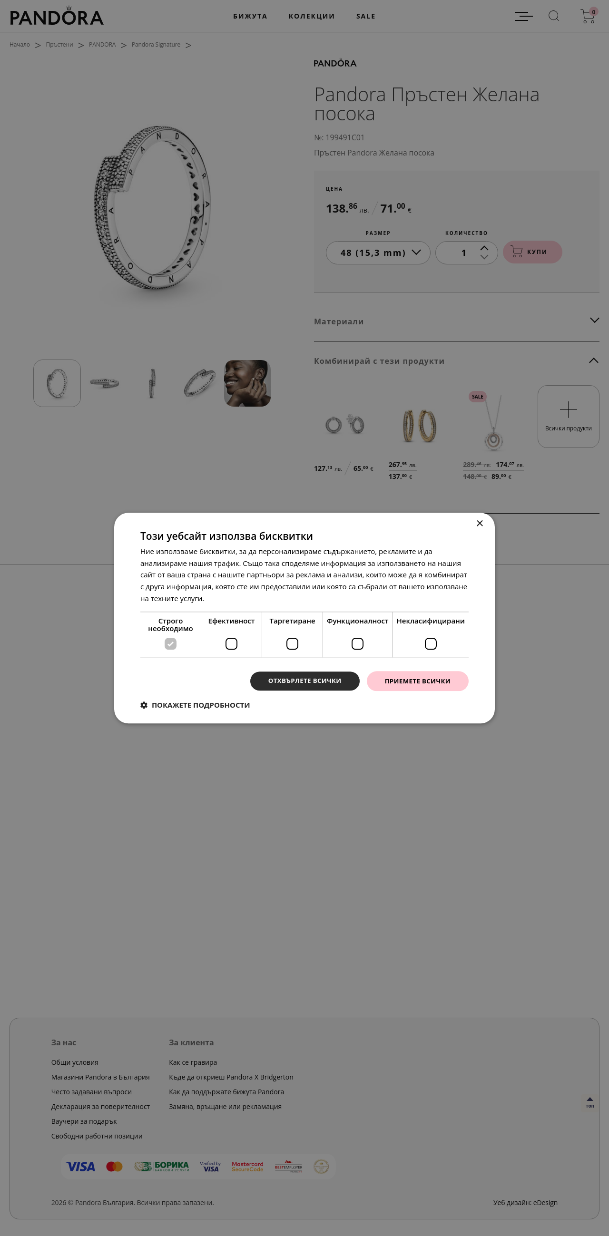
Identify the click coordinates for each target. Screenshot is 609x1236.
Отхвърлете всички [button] (299, 680)
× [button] (479, 523)
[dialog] (304, 618)
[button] (195, 705)
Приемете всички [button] (416, 680)
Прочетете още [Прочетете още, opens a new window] (232, 598)
